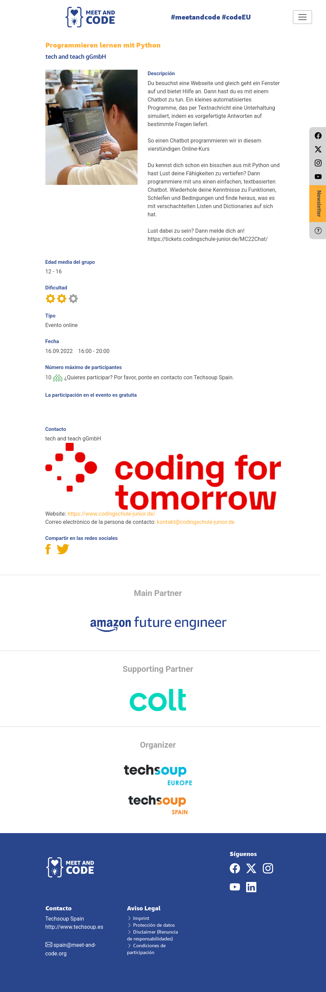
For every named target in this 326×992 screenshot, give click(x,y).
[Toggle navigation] (302, 17)
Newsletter (319, 203)
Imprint (138, 918)
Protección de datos (151, 925)
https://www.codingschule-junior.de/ (112, 514)
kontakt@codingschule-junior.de (196, 522)
